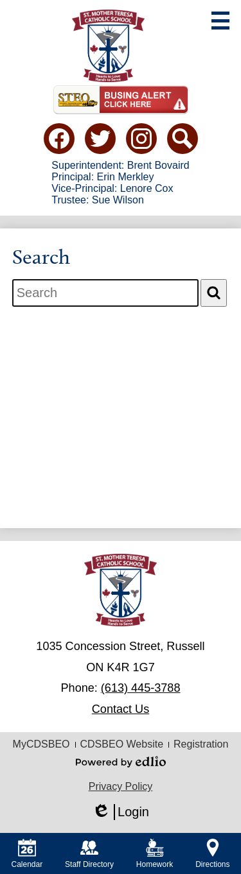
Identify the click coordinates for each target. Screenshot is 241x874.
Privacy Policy (121, 786)
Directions (212, 854)
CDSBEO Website (122, 744)
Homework (154, 854)
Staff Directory (89, 854)
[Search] (214, 293)
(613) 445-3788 (141, 687)
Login (120, 812)
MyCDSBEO (41, 744)
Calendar (26, 854)
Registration (201, 744)
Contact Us (120, 709)
